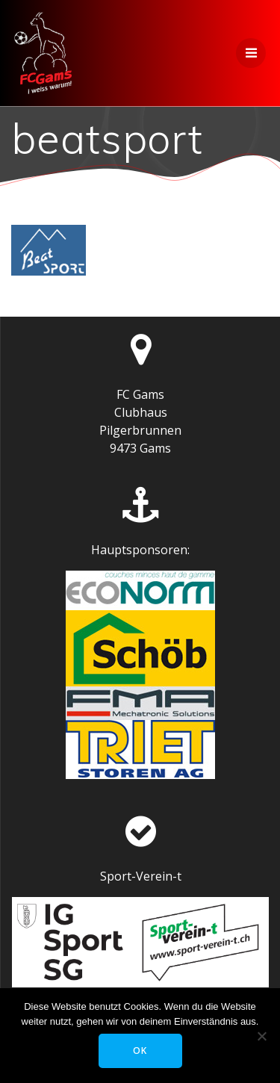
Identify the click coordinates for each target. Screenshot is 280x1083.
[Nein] (261, 1035)
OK (140, 1050)
